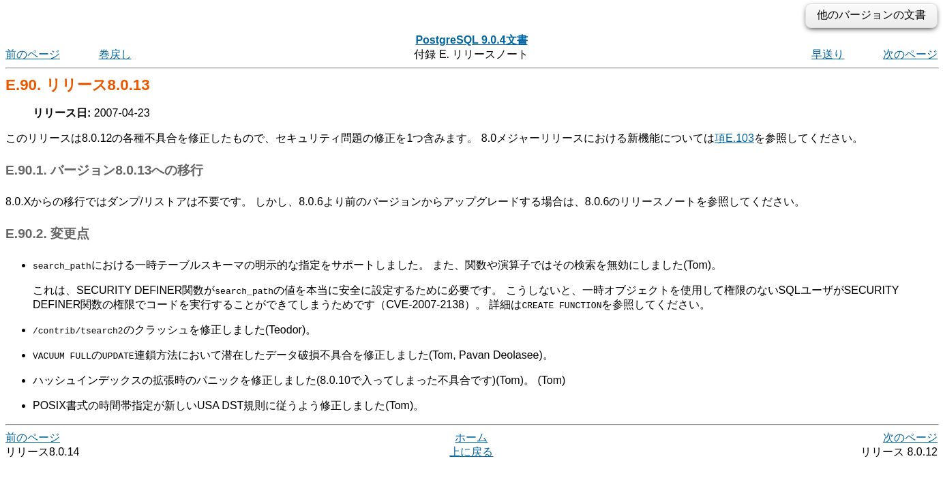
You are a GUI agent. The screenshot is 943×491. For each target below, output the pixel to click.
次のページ (910, 54)
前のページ (32, 54)
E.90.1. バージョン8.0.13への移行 (104, 170)
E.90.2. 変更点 (47, 233)
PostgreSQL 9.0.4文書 (471, 40)
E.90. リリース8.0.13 (77, 84)
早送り (827, 54)
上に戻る (471, 452)
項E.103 (734, 138)
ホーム (471, 437)
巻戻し (115, 54)
